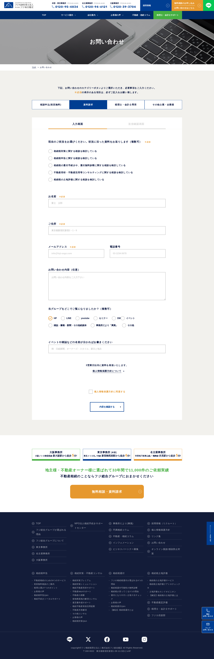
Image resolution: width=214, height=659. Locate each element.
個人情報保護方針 (160, 530)
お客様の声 (116, 15)
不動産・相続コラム (141, 15)
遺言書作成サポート (81, 603)
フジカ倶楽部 (158, 615)
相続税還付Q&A (118, 606)
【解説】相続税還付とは (122, 610)
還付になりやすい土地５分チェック (126, 597)
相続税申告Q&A (41, 595)
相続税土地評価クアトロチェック (164, 584)
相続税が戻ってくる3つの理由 (125, 592)
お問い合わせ (158, 543)
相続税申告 (42, 573)
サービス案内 (67, 15)
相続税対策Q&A (79, 621)
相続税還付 (119, 573)
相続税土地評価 (159, 573)
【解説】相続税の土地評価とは (163, 595)
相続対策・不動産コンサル (88, 573)
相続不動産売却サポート (83, 588)
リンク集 (156, 536)
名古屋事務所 (43, 553)
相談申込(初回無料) (50, 104)
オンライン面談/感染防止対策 (165, 551)
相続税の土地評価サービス (161, 580)
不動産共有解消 (79, 610)
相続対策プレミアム (81, 580)
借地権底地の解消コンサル (84, 599)
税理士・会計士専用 (125, 104)
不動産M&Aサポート (81, 592)
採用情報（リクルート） (164, 523)
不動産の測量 (78, 595)
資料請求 (88, 104)
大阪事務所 (42, 560)
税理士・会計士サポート (168, 15)
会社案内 (91, 15)
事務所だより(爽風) (123, 523)
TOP (44, 15)
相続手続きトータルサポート (47, 599)
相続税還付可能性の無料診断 (124, 588)
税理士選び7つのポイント (46, 588)
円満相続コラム (121, 530)
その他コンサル (79, 614)
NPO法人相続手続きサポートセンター (89, 525)
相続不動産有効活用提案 (83, 606)
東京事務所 (42, 547)
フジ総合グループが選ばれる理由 (51, 532)
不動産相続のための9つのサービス (50, 580)
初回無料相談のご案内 (44, 584)
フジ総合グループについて (50, 541)
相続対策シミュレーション (84, 584)
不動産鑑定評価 (159, 602)
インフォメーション (123, 543)
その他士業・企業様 (163, 104)
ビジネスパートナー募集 (126, 549)
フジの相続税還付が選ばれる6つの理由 (127, 582)
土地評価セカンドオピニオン (162, 592)
